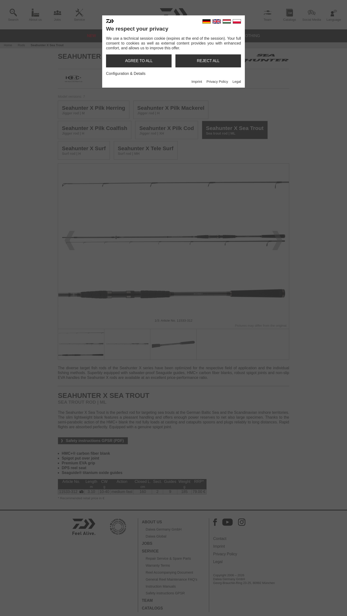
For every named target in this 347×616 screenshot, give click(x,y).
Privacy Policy (217, 82)
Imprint (196, 82)
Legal (237, 82)
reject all (208, 61)
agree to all (139, 61)
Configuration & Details (126, 73)
